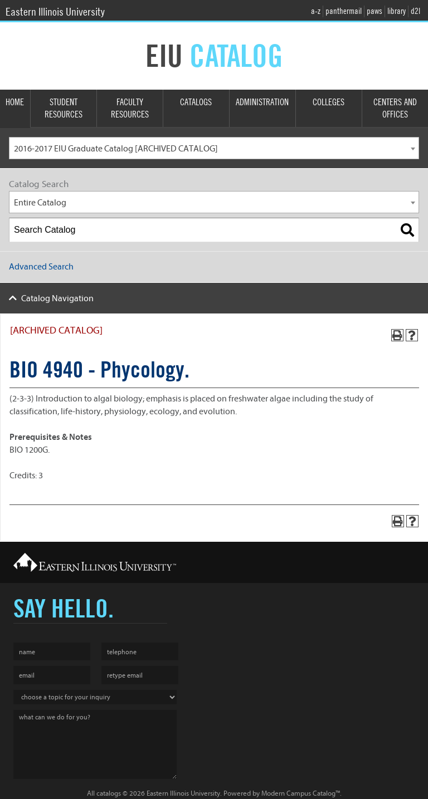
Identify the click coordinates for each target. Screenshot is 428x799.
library (396, 11)
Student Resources (63, 108)
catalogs (108, 793)
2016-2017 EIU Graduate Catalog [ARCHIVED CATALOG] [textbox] (116, 149)
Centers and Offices (395, 108)
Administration (262, 102)
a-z (315, 11)
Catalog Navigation (57, 298)
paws (374, 11)
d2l (415, 11)
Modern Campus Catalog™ (300, 793)
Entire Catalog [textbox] (40, 203)
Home (15, 102)
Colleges (328, 102)
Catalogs (196, 102)
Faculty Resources (130, 108)
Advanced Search (41, 267)
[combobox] (214, 148)
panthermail (343, 11)
